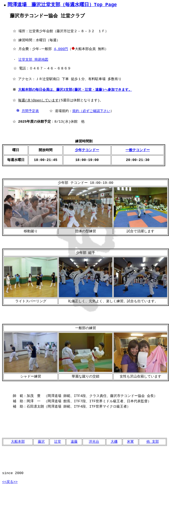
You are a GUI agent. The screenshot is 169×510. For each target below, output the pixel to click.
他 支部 (152, 442)
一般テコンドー (138, 150)
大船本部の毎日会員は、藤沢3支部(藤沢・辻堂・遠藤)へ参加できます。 (76, 90)
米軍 (130, 442)
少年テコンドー (87, 150)
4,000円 (61, 49)
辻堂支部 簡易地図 (33, 60)
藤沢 (41, 442)
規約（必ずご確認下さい (91, 111)
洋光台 (94, 442)
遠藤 (74, 442)
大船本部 (18, 442)
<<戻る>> (10, 482)
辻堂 (57, 442)
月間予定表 (30, 111)
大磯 (114, 442)
